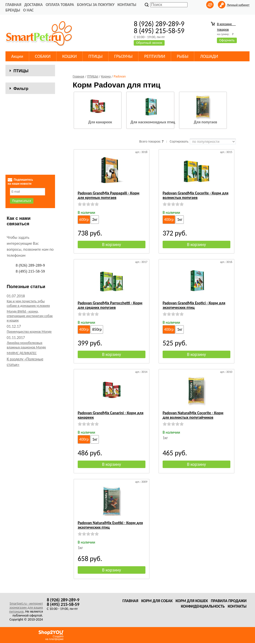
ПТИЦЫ (95, 56)
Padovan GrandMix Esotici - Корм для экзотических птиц (194, 305)
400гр (169, 219)
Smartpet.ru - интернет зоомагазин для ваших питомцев (26, 607)
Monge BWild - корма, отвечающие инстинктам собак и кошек (30, 327)
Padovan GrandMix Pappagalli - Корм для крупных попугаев (108, 195)
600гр (84, 219)
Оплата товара (60, 4)
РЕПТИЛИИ (154, 56)
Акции (17, 56)
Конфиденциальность (203, 606)
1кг (179, 219)
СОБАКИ (43, 56)
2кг (94, 219)
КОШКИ (69, 56)
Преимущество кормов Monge (29, 343)
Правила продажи (229, 600)
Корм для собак (157, 600)
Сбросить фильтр (30, 168)
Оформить (227, 40)
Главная (13, 4)
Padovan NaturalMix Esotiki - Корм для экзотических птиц (110, 525)
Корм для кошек (192, 600)
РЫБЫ (182, 56)
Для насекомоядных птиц (152, 122)
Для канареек (100, 122)
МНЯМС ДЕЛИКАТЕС (22, 364)
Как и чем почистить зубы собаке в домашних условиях (28, 314)
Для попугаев (205, 122)
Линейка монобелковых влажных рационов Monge (26, 356)
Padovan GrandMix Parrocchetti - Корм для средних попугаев (110, 305)
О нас (28, 10)
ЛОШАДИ (209, 56)
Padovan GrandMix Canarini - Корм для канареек (110, 415)
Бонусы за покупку (95, 4)
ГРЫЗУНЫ (123, 56)
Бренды (12, 10)
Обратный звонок (149, 43)
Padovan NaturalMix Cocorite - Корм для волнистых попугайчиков (193, 415)
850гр (97, 329)
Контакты (127, 4)
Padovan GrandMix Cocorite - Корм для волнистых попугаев (195, 195)
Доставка (33, 4)
